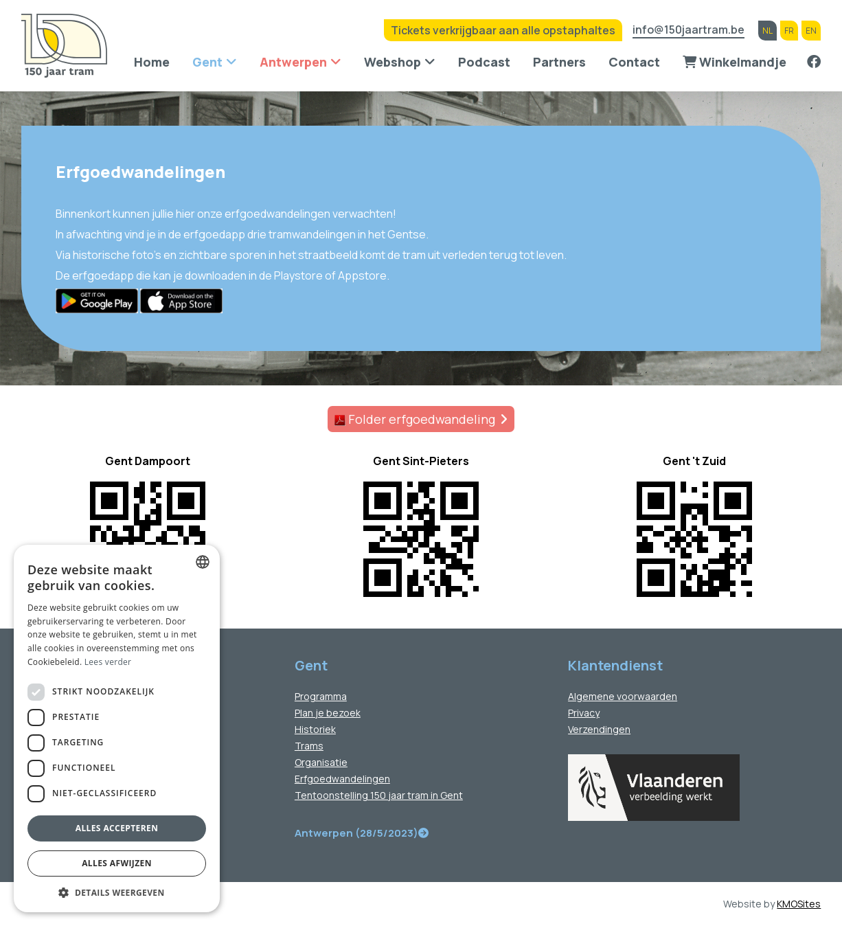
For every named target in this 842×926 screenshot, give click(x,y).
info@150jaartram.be (688, 30)
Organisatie (321, 762)
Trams (309, 745)
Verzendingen (599, 729)
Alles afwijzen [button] (117, 863)
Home (152, 61)
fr (789, 30)
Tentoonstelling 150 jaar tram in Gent (379, 795)
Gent (207, 61)
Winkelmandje (734, 61)
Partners (559, 61)
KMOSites (799, 903)
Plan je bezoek (328, 712)
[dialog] (117, 728)
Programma (321, 696)
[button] (116, 892)
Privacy (584, 712)
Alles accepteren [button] (117, 828)
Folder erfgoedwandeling (414, 419)
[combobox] (202, 562)
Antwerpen (293, 61)
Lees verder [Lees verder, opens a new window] (108, 662)
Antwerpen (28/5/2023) (362, 833)
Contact (634, 61)
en (811, 30)
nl (767, 30)
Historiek (315, 729)
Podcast (484, 61)
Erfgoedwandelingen (342, 778)
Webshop (392, 61)
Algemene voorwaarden (622, 696)
